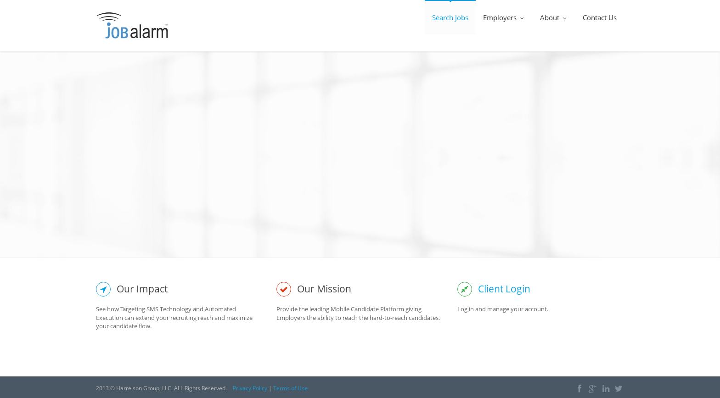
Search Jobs (450, 17)
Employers (504, 17)
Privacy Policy (250, 388)
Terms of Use (290, 388)
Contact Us (600, 17)
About (554, 17)
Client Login (504, 288)
